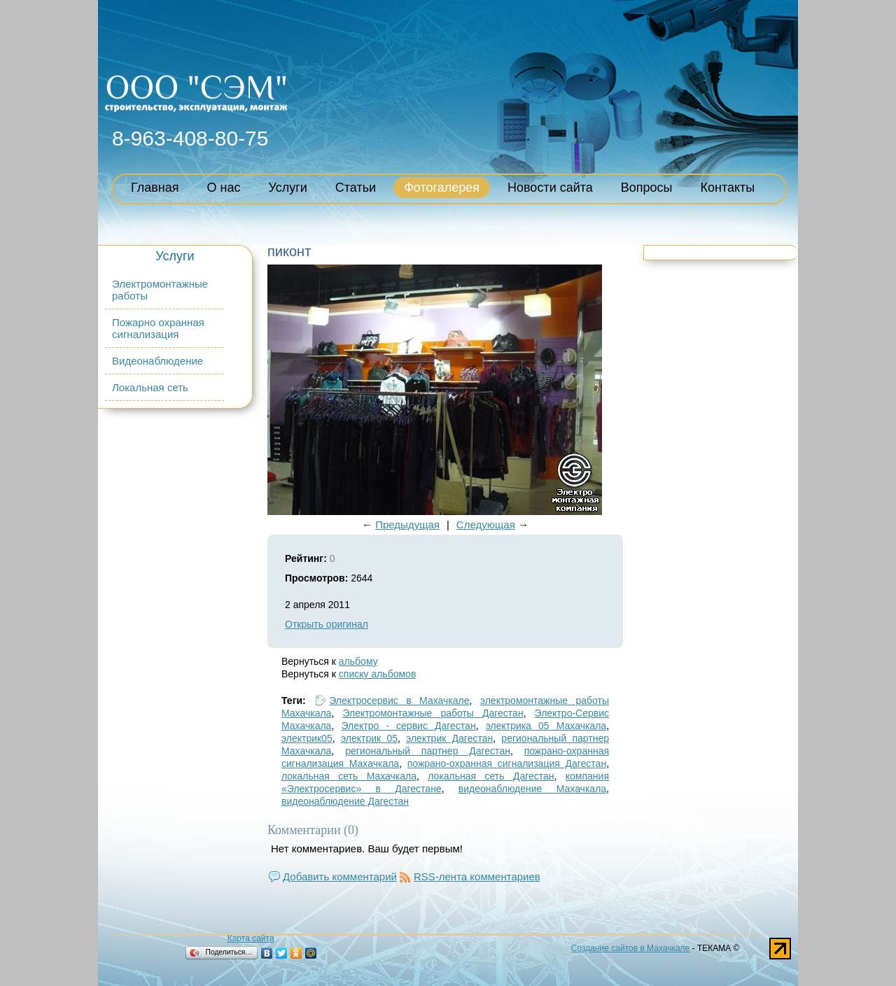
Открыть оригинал (326, 624)
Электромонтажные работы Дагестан (432, 713)
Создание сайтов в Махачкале (630, 948)
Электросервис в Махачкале (399, 700)
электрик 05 (369, 738)
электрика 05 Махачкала (546, 725)
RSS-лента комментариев (477, 876)
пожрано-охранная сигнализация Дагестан (506, 763)
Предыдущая (407, 524)
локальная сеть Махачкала (348, 776)
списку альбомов (377, 673)
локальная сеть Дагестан (491, 776)
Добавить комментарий (340, 876)
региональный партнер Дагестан (427, 750)
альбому (358, 661)
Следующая (485, 524)
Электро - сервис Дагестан (408, 725)
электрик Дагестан (449, 738)
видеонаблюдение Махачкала (532, 788)
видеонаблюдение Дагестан (345, 801)
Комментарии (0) (312, 830)
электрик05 (306, 738)
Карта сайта (250, 938)
